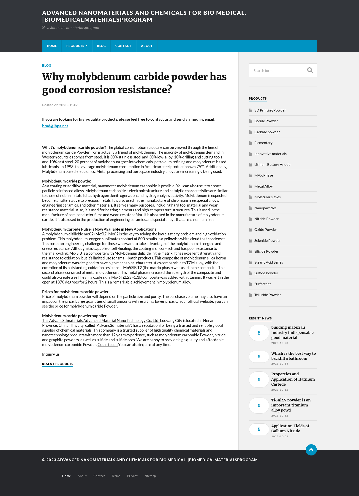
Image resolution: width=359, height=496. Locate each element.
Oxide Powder (265, 229)
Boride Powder (266, 121)
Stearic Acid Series (268, 262)
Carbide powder (267, 132)
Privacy (132, 476)
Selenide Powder (267, 240)
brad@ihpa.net (55, 125)
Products (75, 46)
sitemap (150, 476)
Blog (101, 46)
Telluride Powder (267, 294)
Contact (123, 46)
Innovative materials (270, 153)
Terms (116, 476)
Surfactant (262, 283)
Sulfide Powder (266, 273)
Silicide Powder (266, 251)
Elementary (263, 142)
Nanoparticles (265, 208)
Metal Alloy (263, 186)
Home (52, 46)
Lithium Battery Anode (272, 164)
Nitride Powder (266, 218)
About (147, 46)
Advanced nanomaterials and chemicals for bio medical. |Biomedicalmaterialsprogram (148, 16)
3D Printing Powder (270, 110)
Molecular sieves (267, 197)
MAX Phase (263, 175)
